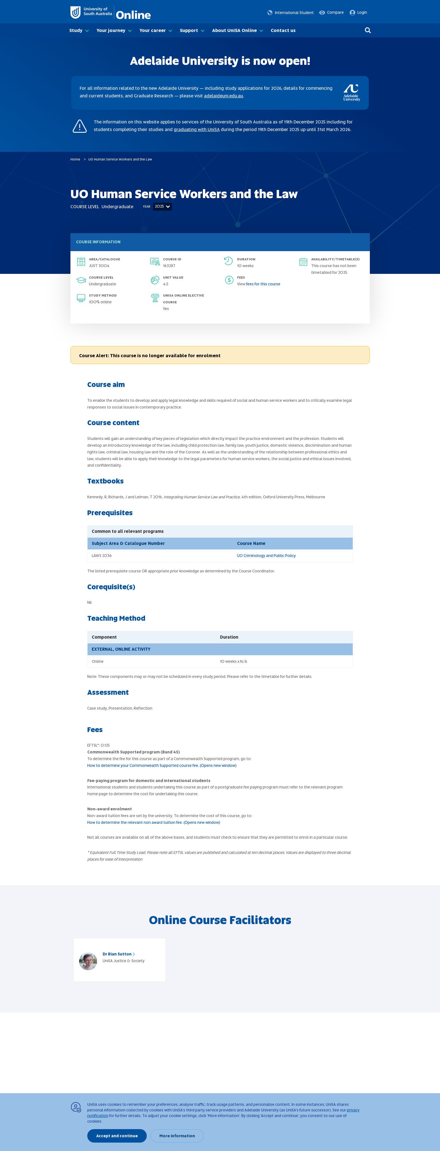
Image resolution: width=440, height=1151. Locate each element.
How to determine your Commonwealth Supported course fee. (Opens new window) (162, 765)
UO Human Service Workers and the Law (120, 159)
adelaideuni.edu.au (223, 96)
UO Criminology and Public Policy (266, 555)
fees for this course (263, 283)
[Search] (368, 30)
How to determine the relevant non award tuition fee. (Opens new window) (153, 822)
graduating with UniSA (197, 129)
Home (75, 159)
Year (146, 206)
